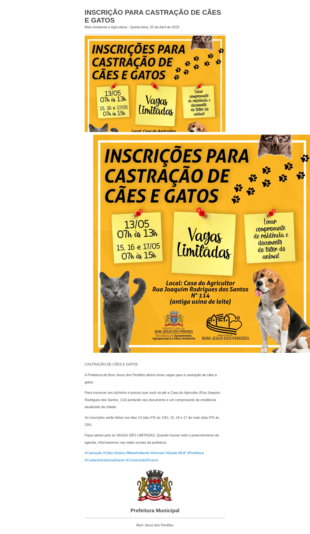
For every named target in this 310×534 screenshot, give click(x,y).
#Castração (93, 453)
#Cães (108, 453)
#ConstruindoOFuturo (141, 460)
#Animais (158, 453)
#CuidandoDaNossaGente (105, 460)
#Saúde (171, 453)
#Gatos (119, 453)
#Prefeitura (195, 453)
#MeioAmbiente (137, 453)
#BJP (182, 453)
